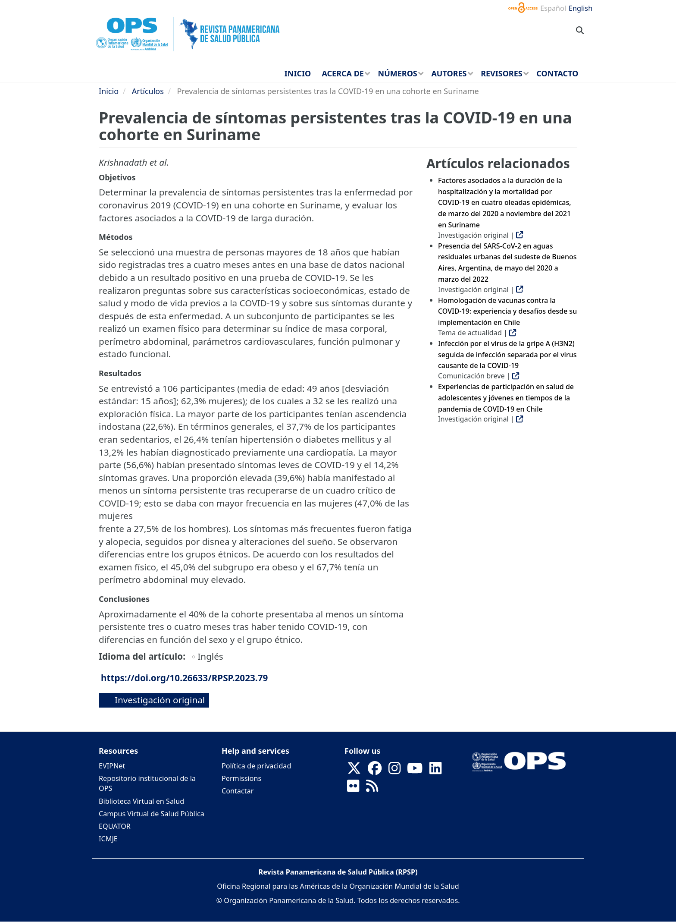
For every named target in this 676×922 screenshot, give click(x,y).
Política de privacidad (256, 766)
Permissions (241, 778)
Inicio (109, 91)
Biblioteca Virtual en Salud (141, 801)
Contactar (238, 791)
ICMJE (108, 838)
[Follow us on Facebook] (375, 771)
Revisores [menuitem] (502, 73)
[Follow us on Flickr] (353, 788)
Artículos (148, 91)
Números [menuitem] (397, 73)
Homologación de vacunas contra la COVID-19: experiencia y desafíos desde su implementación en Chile (507, 311)
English (580, 8)
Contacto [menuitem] (557, 73)
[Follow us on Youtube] (414, 771)
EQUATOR (115, 826)
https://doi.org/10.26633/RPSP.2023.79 (184, 678)
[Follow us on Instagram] (394, 771)
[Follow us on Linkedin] (435, 771)
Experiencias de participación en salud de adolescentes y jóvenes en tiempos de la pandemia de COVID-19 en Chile (506, 397)
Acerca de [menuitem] (343, 73)
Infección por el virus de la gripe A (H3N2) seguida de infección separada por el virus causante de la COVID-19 (507, 354)
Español (553, 8)
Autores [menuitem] (448, 73)
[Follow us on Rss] (372, 788)
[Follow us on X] (354, 771)
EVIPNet (112, 766)
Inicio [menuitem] (298, 73)
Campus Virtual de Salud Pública (151, 813)
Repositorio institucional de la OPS (147, 783)
